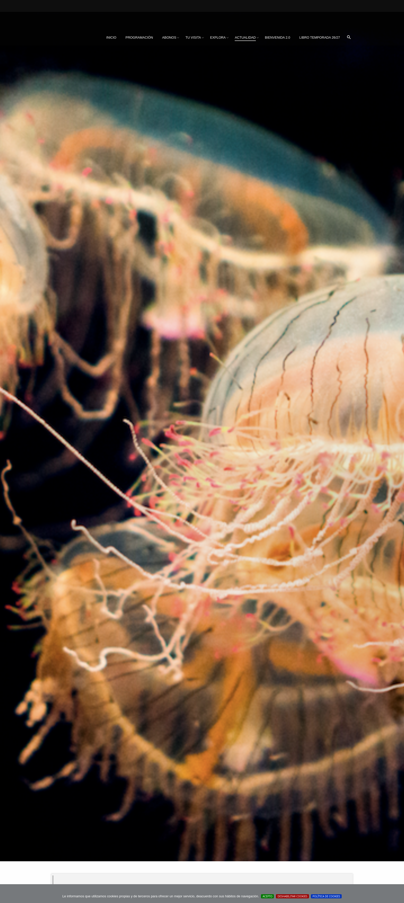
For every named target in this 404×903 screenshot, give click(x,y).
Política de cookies (326, 896)
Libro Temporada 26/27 (319, 37)
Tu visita (193, 37)
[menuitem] (111, 37)
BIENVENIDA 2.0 (277, 37)
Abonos (169, 37)
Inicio (111, 37)
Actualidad (245, 37)
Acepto (267, 896)
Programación (139, 37)
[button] (349, 38)
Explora (217, 37)
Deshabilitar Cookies (292, 896)
